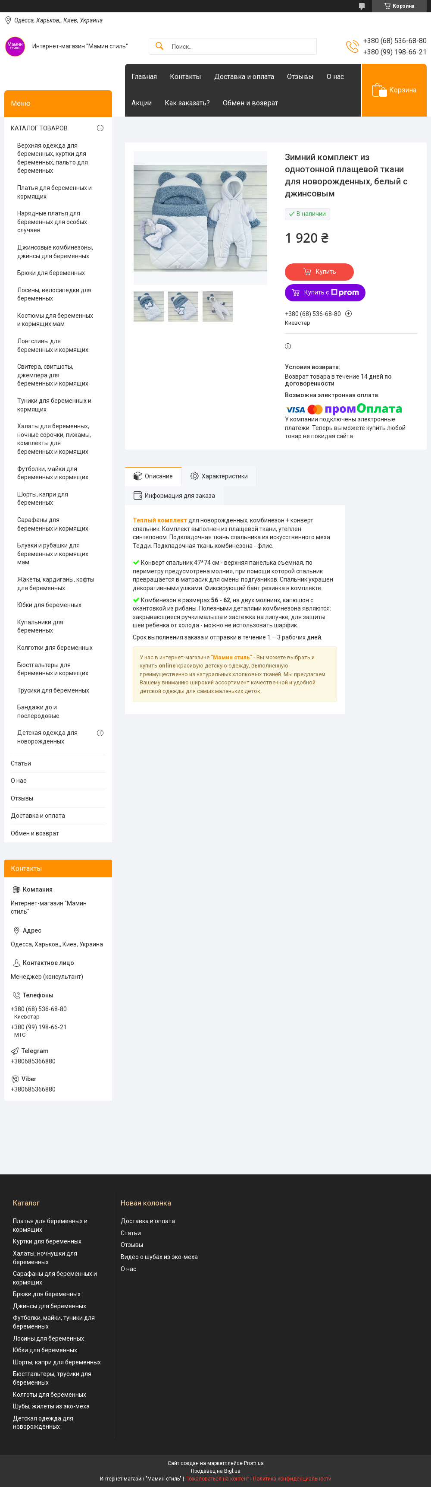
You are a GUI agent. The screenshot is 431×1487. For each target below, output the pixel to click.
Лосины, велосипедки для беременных (54, 294)
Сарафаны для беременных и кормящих (52, 524)
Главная (144, 77)
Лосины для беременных (48, 1338)
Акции (141, 103)
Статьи (21, 763)
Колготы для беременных (49, 1394)
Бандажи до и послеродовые (38, 711)
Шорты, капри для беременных (42, 498)
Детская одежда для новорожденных (47, 737)
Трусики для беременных (53, 690)
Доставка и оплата (244, 77)
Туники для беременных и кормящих (54, 405)
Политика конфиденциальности (292, 1479)
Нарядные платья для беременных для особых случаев (52, 222)
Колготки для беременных (55, 647)
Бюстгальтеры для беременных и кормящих (52, 669)
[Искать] (159, 46)
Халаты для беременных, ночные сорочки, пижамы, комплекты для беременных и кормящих (54, 439)
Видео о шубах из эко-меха (159, 1256)
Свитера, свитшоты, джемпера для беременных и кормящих (52, 375)
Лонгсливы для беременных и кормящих (52, 345)
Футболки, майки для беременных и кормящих (52, 473)
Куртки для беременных (47, 1241)
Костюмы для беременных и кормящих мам (55, 320)
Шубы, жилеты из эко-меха (51, 1406)
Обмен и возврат (250, 103)
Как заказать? (187, 103)
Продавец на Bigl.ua (215, 1471)
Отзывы (300, 77)
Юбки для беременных (49, 604)
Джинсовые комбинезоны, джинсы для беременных (55, 251)
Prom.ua (254, 1463)
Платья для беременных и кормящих (54, 192)
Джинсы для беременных (49, 1306)
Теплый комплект (160, 520)
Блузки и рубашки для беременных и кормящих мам (52, 554)
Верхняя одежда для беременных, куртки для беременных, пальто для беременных (52, 158)
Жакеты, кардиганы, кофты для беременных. (55, 584)
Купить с (331, 293)
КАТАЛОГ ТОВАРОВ (39, 128)
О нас (335, 77)
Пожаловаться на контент (217, 1479)
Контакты (185, 77)
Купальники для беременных (40, 626)
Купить (326, 271)
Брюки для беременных (51, 272)
